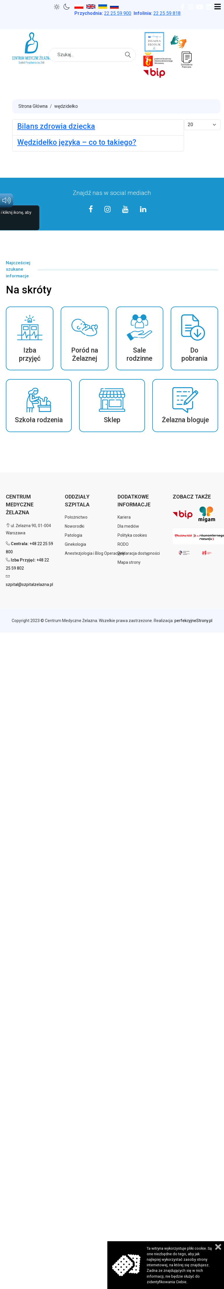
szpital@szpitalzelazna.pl (29, 584)
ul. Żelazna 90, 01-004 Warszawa (28, 529)
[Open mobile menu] (217, 7)
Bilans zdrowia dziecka (56, 126)
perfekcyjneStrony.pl (193, 620)
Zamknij (218, 1247)
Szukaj (129, 54)
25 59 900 (117, 13)
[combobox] (92, 54)
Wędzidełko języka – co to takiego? (76, 142)
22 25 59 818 (167, 13)
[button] (29, 338)
